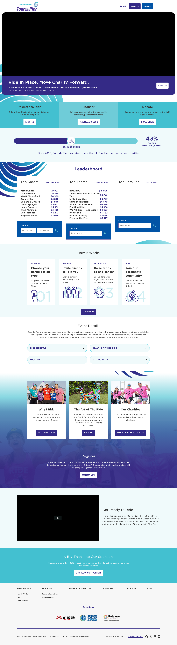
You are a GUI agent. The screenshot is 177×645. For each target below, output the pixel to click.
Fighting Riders (77, 207)
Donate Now (147, 122)
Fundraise (47, 588)
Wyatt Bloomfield (30, 196)
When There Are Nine (81, 204)
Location (57, 359)
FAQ (18, 597)
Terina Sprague (29, 204)
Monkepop (75, 213)
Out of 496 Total (52, 182)
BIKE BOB (74, 191)
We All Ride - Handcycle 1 (83, 210)
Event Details (24, 588)
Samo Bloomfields (79, 202)
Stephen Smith (29, 215)
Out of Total (151, 182)
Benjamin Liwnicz (30, 202)
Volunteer (108, 588)
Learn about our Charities (130, 432)
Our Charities (22, 600)
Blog (149, 588)
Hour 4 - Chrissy (78, 215)
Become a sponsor (88, 122)
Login (123, 6)
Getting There (119, 359)
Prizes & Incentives (50, 594)
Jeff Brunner (27, 191)
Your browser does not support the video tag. (88, 44)
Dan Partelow (28, 193)
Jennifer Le (27, 199)
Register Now (88, 475)
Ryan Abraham (29, 210)
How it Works (22, 594)
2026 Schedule (57, 348)
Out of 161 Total (101, 182)
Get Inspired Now (46, 432)
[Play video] (58, 518)
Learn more (88, 311)
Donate (147, 6)
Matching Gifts (48, 597)
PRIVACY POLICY (135, 637)
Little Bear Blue (78, 199)
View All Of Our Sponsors (88, 573)
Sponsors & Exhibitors (80, 588)
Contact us (130, 588)
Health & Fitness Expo (119, 348)
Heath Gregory (29, 207)
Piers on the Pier (78, 218)
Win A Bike (88, 432)
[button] (157, 6)
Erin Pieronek (28, 213)
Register (135, 6)
